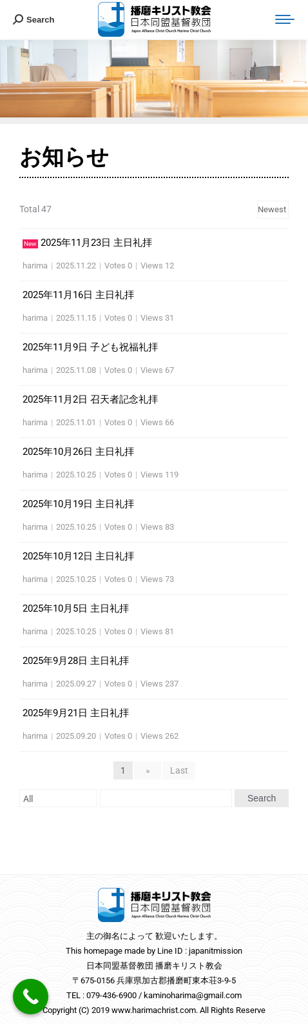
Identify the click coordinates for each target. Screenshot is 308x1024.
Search (261, 798)
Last (179, 770)
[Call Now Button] (30, 996)
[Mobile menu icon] (284, 19)
